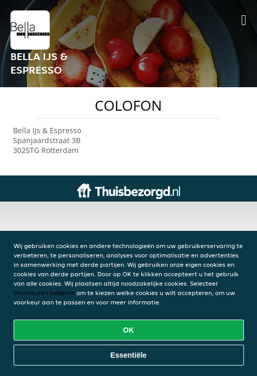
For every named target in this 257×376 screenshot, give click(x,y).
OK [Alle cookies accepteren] (128, 330)
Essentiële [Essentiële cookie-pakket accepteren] (128, 355)
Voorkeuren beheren (44, 293)
